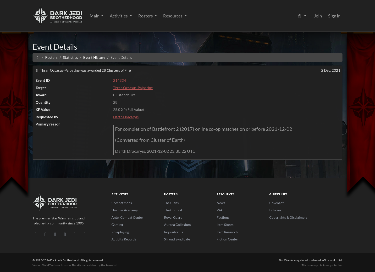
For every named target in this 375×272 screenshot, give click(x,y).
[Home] (37, 57)
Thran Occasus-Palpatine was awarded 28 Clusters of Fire (83, 70)
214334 (119, 80)
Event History (94, 57)
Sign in (334, 15)
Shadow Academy (124, 210)
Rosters (146, 15)
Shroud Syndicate (177, 239)
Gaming (117, 225)
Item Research (227, 232)
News (221, 203)
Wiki (220, 210)
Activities (119, 15)
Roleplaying (120, 232)
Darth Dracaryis (126, 117)
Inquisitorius (173, 232)
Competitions (121, 203)
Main (95, 15)
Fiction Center (227, 239)
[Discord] (36, 234)
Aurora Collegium (177, 225)
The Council (173, 210)
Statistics (70, 57)
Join (318, 15)
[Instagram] (65, 234)
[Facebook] (55, 234)
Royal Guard (173, 217)
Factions (223, 217)
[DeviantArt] (45, 234)
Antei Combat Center (127, 217)
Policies (275, 210)
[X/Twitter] (75, 234)
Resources (173, 15)
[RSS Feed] (85, 234)
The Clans (171, 203)
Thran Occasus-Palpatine (133, 88)
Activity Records (123, 239)
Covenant (276, 203)
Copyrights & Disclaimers (288, 217)
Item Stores (225, 225)
